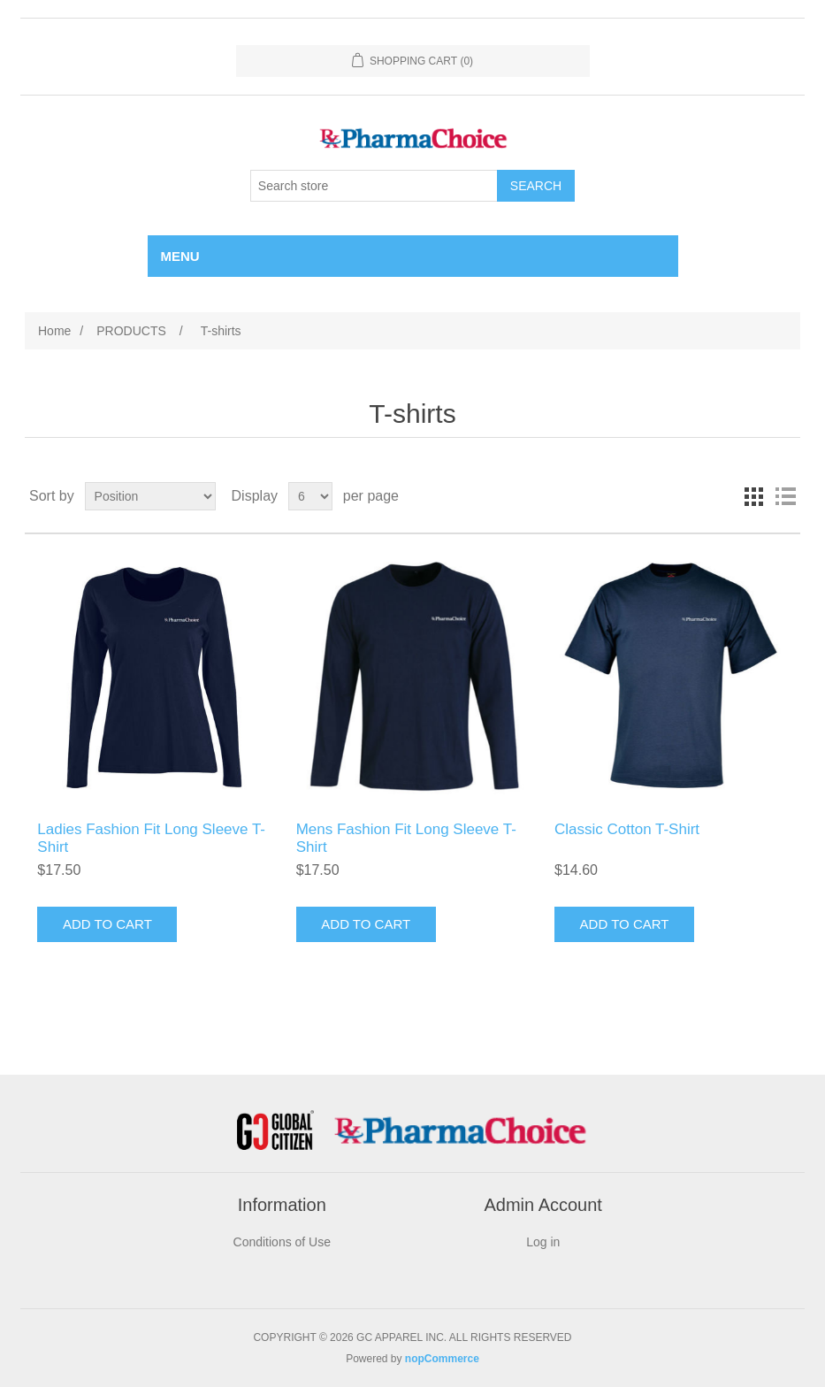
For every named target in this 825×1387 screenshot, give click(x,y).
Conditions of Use (282, 1242)
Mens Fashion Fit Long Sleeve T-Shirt (406, 838)
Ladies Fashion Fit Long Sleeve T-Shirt (151, 838)
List (785, 496)
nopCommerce (442, 1359)
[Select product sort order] (150, 496)
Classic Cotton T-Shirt (626, 829)
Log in (543, 1242)
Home (54, 331)
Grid (753, 496)
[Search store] (374, 186)
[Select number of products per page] (310, 496)
